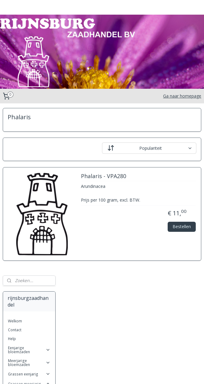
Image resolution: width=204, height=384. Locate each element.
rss (97, 373)
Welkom (15, 153)
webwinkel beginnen (121, 373)
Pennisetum (23, 309)
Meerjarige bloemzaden (29, 195)
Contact (14, 162)
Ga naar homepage (182, 96)
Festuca (19, 274)
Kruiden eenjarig (29, 336)
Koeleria (20, 292)
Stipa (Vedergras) (28, 327)
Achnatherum (24, 225)
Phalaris (20, 318)
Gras (17, 283)
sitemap (84, 373)
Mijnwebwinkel (174, 373)
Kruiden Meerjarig (29, 346)
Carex (18, 252)
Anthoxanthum (25, 234)
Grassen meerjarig (29, 216)
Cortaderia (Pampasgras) (25, 263)
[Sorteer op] (163, 148)
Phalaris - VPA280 (161, 176)
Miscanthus (23, 300)
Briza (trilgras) (25, 243)
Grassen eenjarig (29, 206)
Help (12, 171)
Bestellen (182, 233)
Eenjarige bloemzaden (29, 182)
